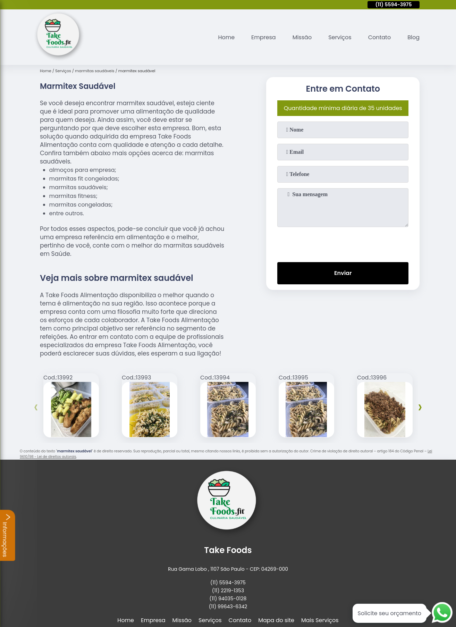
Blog (413, 37)
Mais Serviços (320, 620)
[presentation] (343, 243)
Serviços (340, 37)
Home (226, 37)
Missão (302, 37)
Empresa (263, 37)
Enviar (343, 273)
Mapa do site (276, 620)
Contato (379, 37)
